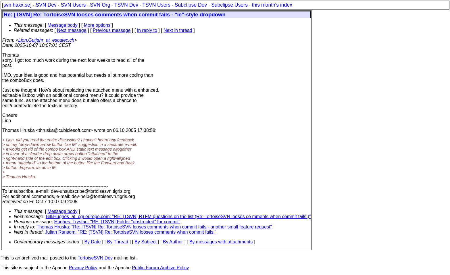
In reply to (147, 30)
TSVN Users (156, 5)
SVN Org (100, 5)
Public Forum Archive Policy (160, 267)
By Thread (117, 241)
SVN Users (73, 5)
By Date (92, 241)
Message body (62, 25)
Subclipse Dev (191, 5)
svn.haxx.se (16, 5)
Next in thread (178, 30)
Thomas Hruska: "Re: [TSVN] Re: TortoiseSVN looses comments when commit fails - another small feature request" (154, 226)
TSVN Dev (126, 5)
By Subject (145, 241)
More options (97, 25)
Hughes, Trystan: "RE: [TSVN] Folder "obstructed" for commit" (117, 221)
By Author (173, 241)
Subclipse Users (229, 5)
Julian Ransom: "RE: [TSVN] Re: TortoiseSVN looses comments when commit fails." (130, 232)
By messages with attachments (221, 241)
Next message (71, 30)
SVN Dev (46, 5)
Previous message (112, 30)
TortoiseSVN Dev (95, 257)
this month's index (272, 5)
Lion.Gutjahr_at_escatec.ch (46, 40)
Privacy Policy (83, 267)
